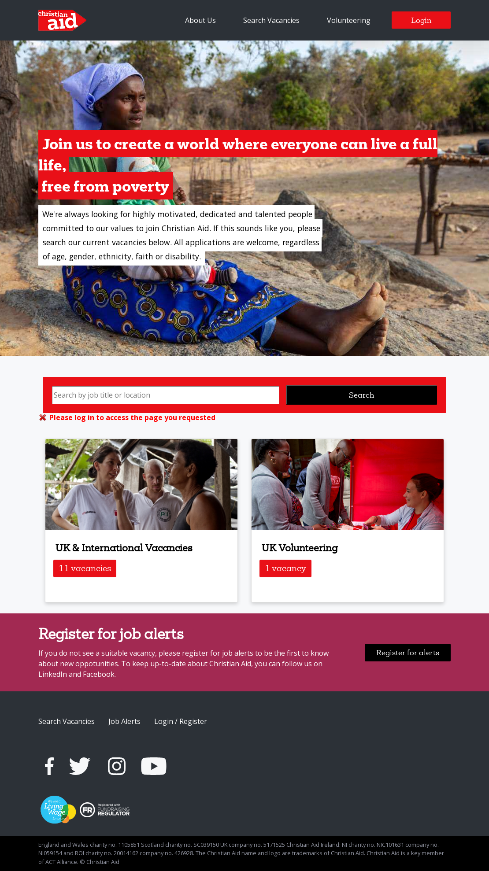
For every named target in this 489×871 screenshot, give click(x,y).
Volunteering (348, 20)
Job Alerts (124, 721)
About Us (200, 20)
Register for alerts (407, 652)
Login (421, 20)
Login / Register (180, 721)
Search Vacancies (271, 20)
